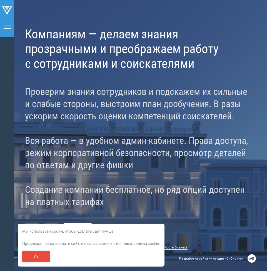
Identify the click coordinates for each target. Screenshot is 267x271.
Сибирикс (234, 258)
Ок (36, 257)
